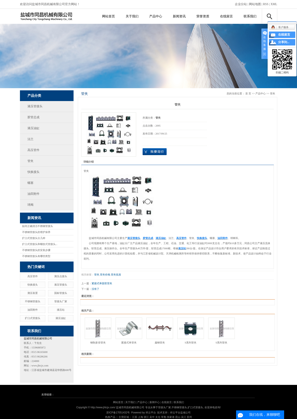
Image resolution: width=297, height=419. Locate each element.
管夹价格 (105, 274)
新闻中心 (154, 402)
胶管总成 (33, 117)
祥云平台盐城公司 (180, 412)
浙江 (146, 417)
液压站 (61, 309)
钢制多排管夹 (98, 342)
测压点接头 (60, 276)
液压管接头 (34, 106)
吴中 (152, 417)
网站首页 (108, 16)
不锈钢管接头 (32, 301)
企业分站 (241, 4)
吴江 (183, 417)
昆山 (177, 417)
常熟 (163, 417)
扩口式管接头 (32, 318)
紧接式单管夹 (129, 342)
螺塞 (30, 183)
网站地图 (255, 4)
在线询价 (155, 151)
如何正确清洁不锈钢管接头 (37, 226)
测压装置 (32, 293)
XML (273, 4)
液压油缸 (33, 128)
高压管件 (33, 150)
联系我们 (250, 16)
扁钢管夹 (160, 342)
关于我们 (132, 16)
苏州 (189, 417)
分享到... (283, 42)
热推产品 (110, 417)
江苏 (134, 417)
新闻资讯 (179, 16)
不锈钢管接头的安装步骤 (36, 250)
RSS (265, 4)
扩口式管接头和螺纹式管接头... (39, 244)
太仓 (157, 417)
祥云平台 (151, 412)
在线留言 (226, 16)
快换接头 (33, 172)
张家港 (171, 417)
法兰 (30, 139)
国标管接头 (60, 293)
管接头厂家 (60, 301)
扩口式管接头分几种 (33, 238)
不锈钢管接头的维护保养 (36, 232)
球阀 (30, 204)
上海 (140, 417)
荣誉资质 (202, 16)
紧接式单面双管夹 (102, 283)
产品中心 (155, 16)
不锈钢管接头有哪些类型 (36, 256)
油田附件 (33, 193)
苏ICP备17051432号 (118, 412)
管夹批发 (116, 274)
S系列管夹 (190, 342)
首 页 (248, 93)
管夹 (30, 161)
